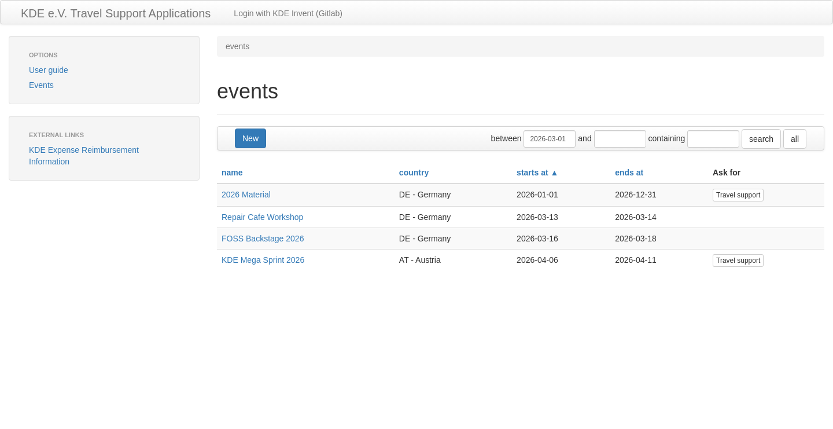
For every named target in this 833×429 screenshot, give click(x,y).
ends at (629, 172)
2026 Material (246, 194)
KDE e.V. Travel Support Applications (116, 13)
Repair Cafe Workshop (262, 217)
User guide (48, 70)
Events (41, 85)
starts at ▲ (537, 172)
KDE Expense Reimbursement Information (84, 155)
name (232, 172)
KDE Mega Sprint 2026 (263, 260)
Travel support (738, 195)
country (414, 172)
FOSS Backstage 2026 (263, 238)
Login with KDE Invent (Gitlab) (288, 13)
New (250, 138)
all (795, 139)
